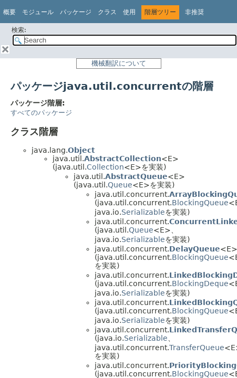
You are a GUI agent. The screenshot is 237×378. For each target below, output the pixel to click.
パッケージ (75, 12)
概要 (9, 12)
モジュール (38, 12)
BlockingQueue (200, 202)
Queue (120, 185)
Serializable (143, 212)
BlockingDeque (200, 283)
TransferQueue (196, 347)
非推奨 (194, 12)
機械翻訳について (118, 63)
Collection (105, 167)
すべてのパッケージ (41, 113)
